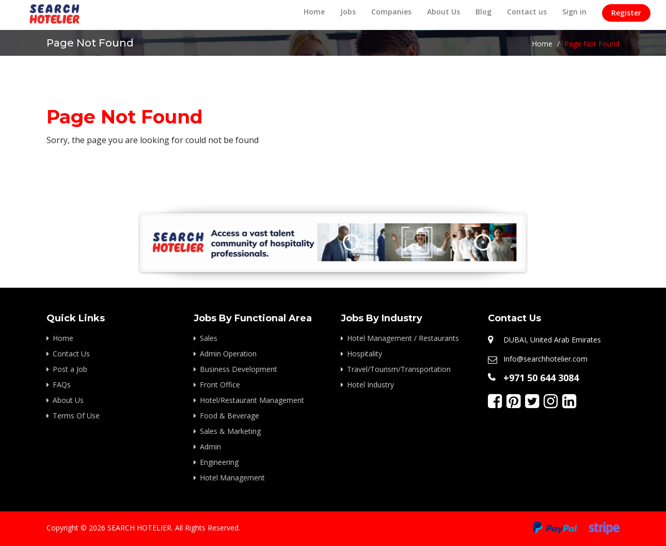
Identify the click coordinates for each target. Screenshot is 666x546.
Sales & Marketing (230, 431)
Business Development (238, 369)
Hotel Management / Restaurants (403, 338)
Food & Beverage (229, 415)
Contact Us (71, 353)
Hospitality (364, 353)
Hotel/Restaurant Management (252, 400)
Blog (483, 12)
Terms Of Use (76, 415)
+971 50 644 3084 (541, 377)
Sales (208, 338)
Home (314, 12)
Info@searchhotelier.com (545, 359)
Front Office (220, 384)
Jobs (348, 12)
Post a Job (70, 369)
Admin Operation (228, 353)
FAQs (62, 384)
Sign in (574, 12)
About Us (443, 12)
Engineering (219, 462)
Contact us (527, 12)
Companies (391, 12)
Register (626, 13)
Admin (210, 446)
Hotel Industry (370, 384)
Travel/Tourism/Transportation (399, 369)
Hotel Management (232, 477)
